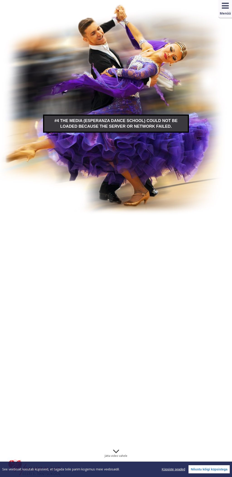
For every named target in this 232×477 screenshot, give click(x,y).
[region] (116, 469)
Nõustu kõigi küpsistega (209, 469)
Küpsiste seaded (173, 469)
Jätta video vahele (116, 456)
